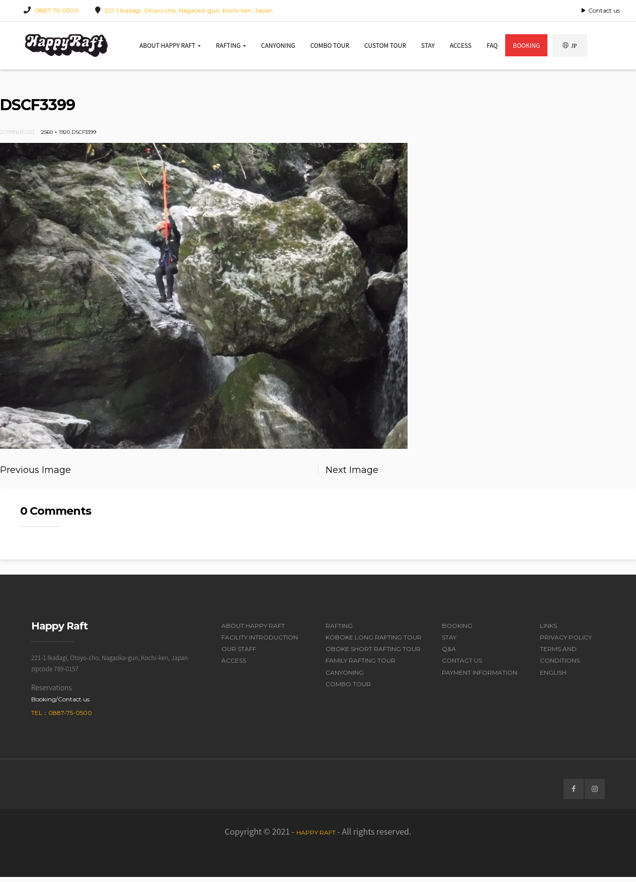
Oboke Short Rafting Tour (373, 654)
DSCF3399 (83, 137)
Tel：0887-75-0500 (61, 717)
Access (460, 47)
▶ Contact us (600, 10)
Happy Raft (316, 837)
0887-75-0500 (56, 10)
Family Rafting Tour (360, 666)
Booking (526, 47)
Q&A (449, 654)
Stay (428, 47)
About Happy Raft (170, 47)
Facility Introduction (259, 642)
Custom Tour (385, 47)
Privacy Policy (566, 642)
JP (570, 48)
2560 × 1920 (55, 137)
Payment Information (479, 677)
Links (548, 630)
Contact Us (462, 666)
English (553, 677)
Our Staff (238, 654)
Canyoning (278, 47)
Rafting (231, 47)
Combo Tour (329, 47)
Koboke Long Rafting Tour (374, 642)
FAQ (492, 47)
